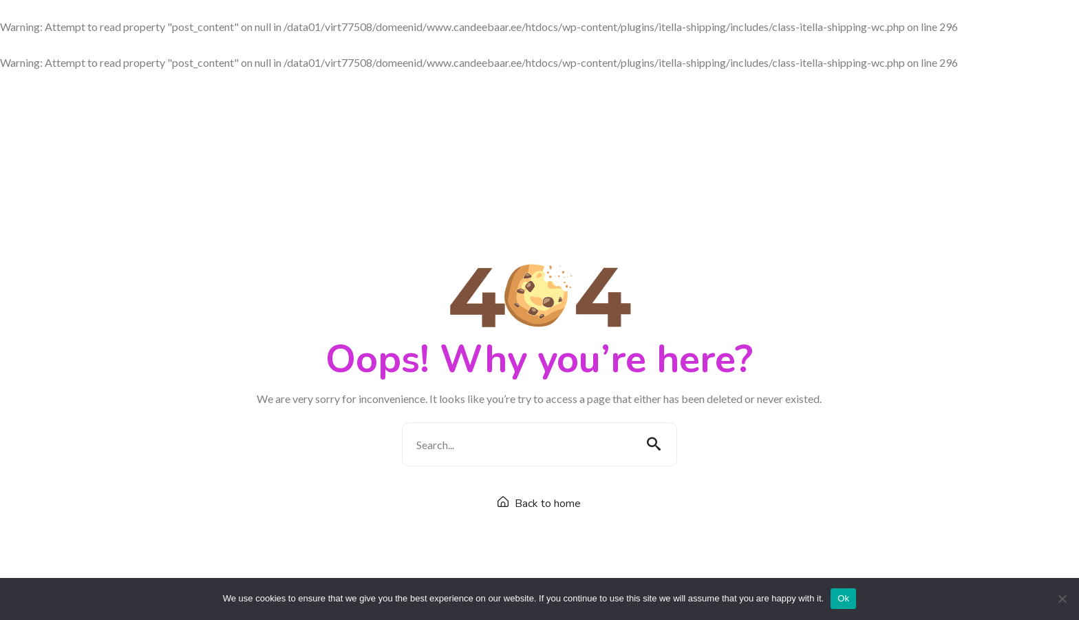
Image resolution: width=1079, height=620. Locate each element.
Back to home (539, 503)
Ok (843, 598)
